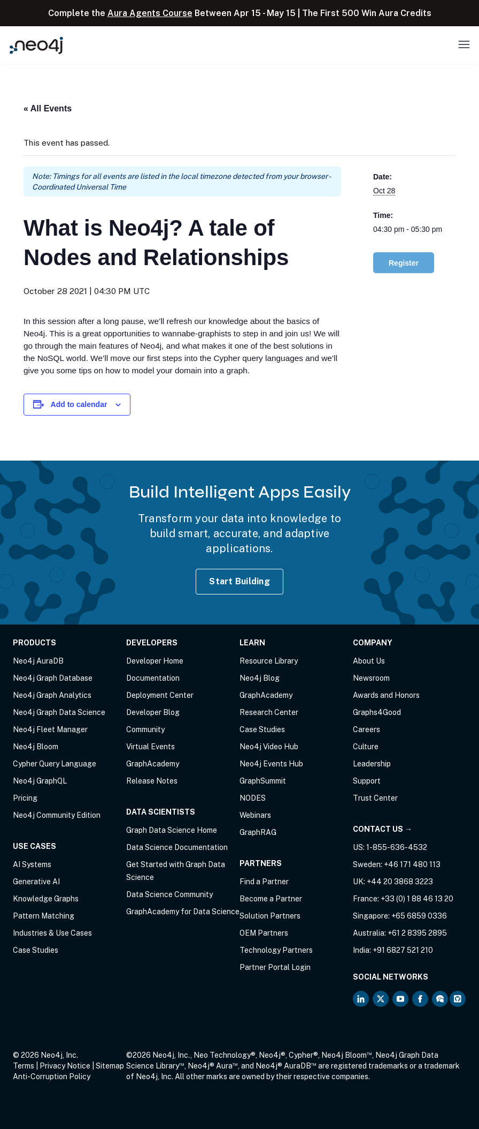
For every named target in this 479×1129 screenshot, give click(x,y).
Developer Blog (153, 712)
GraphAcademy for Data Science (183, 911)
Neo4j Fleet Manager (50, 729)
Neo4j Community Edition (57, 815)
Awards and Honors (386, 695)
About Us (369, 661)
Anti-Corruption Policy (51, 1076)
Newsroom (371, 678)
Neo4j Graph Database (52, 678)
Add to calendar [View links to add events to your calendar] (79, 404)
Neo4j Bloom (35, 746)
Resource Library (269, 661)
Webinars (255, 815)
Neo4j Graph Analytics (52, 695)
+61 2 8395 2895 (417, 933)
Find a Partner (264, 881)
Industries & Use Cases (52, 933)
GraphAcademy (152, 763)
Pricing (25, 798)
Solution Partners (270, 916)
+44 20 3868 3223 (400, 881)
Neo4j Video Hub (269, 746)
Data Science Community (169, 894)
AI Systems (32, 864)
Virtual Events (150, 746)
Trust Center (375, 798)
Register (404, 263)
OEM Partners (264, 933)
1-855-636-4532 (396, 847)
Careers (366, 729)
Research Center (269, 712)
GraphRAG (258, 832)
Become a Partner (271, 898)
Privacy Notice (65, 1066)
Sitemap (110, 1066)
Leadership (372, 763)
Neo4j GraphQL (40, 781)
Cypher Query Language (54, 763)
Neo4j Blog (260, 678)
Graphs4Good (377, 712)
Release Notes (151, 781)
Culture (365, 746)
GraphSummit (263, 781)
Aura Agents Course (149, 13)
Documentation (153, 678)
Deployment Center (160, 695)
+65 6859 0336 (419, 916)
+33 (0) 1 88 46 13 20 (417, 898)
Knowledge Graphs (46, 898)
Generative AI (36, 881)
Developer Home (154, 661)
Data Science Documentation (177, 847)
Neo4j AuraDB (38, 661)
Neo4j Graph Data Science (59, 712)
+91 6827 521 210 (403, 950)
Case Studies (35, 950)
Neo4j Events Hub (271, 763)
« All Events (48, 108)
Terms (23, 1066)
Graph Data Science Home (171, 830)
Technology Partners (276, 950)
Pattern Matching (43, 916)
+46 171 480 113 (412, 864)
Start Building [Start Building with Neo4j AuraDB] (239, 581)
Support (367, 781)
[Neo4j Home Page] (36, 45)
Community (145, 729)
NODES (253, 798)
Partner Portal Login (275, 967)
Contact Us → (382, 829)
